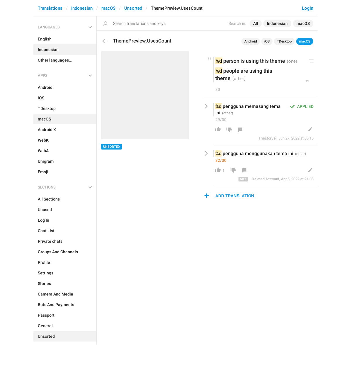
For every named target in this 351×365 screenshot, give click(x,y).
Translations (50, 8)
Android (250, 41)
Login (307, 8)
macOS (108, 8)
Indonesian (82, 8)
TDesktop (284, 41)
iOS (267, 41)
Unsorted (133, 8)
